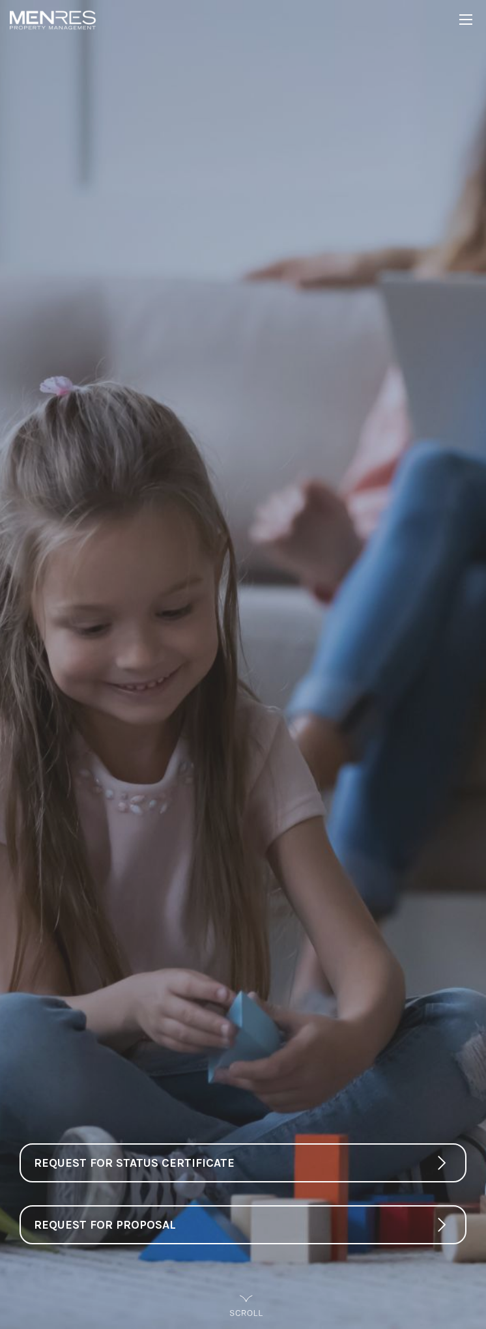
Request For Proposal (105, 1225)
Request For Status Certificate (134, 1163)
